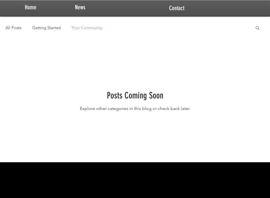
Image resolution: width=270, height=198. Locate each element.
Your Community (87, 27)
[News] (80, 7)
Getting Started (46, 27)
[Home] (30, 7)
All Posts (13, 27)
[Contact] (176, 8)
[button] (257, 28)
